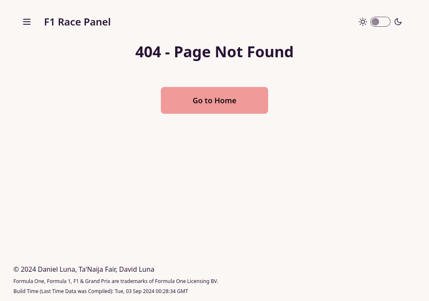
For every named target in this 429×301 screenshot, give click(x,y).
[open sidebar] (27, 22)
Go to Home (214, 100)
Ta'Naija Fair (97, 269)
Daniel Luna (56, 269)
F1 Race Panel (77, 21)
